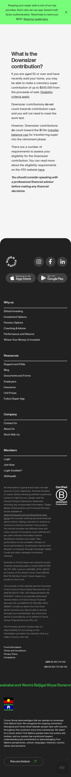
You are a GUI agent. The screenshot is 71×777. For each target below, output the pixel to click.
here (41, 170)
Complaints (9, 657)
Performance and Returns (19, 334)
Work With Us (12, 434)
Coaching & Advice (15, 328)
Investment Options (15, 317)
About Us (9, 429)
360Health (10, 476)
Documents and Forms (17, 375)
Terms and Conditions (15, 650)
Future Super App (14, 398)
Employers (10, 381)
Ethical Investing (13, 311)
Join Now (9, 465)
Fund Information (12, 647)
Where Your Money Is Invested (22, 340)
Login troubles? (13, 470)
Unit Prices (10, 393)
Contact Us (10, 423)
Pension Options (13, 322)
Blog (6, 370)
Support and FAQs (14, 364)
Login (7, 459)
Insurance (10, 387)
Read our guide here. (36, 19)
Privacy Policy (11, 654)
